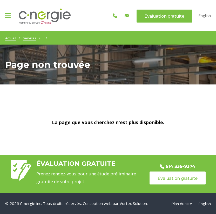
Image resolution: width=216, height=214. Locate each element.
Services (29, 38)
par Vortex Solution (130, 203)
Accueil (10, 38)
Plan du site (181, 203)
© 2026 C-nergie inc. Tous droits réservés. (43, 203)
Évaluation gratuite (164, 16)
